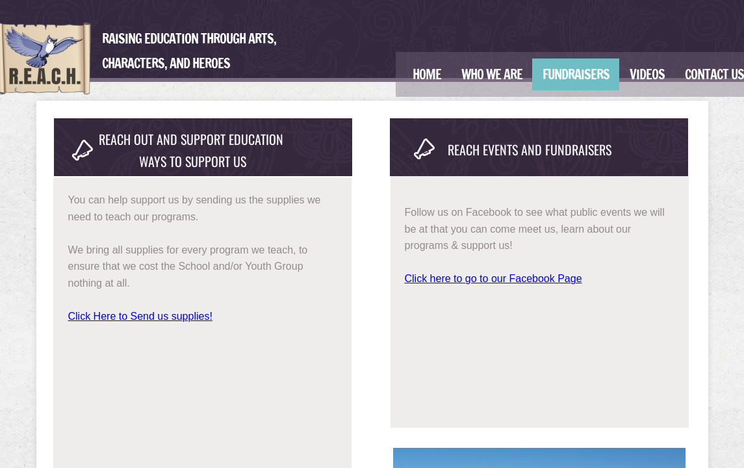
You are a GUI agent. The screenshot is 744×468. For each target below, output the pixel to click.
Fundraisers (576, 74)
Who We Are (491, 74)
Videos (647, 74)
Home (427, 74)
